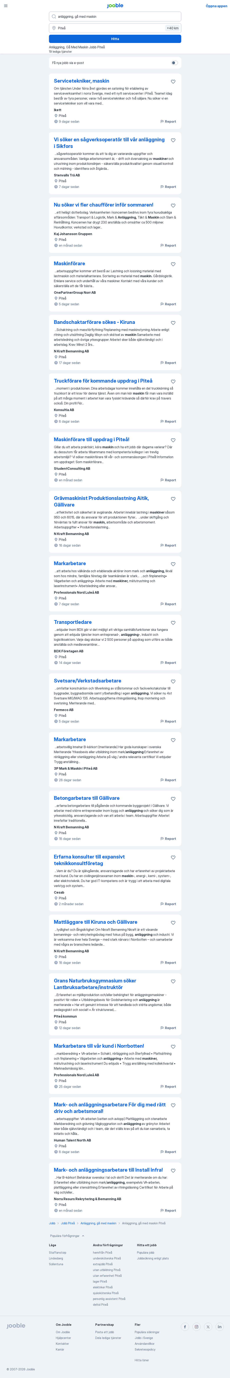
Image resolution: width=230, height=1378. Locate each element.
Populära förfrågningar (67, 1236)
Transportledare (73, 622)
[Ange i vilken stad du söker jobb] (115, 28)
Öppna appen (216, 6)
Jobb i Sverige (144, 1338)
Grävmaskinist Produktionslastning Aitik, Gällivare (101, 501)
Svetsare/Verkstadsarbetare (87, 681)
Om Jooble (63, 1332)
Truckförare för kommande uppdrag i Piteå (103, 381)
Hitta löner (142, 1360)
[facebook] (185, 1327)
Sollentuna (56, 1264)
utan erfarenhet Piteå (107, 1275)
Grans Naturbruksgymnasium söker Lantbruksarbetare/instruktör (95, 984)
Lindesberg (56, 1258)
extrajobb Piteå (103, 1264)
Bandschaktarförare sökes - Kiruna (94, 322)
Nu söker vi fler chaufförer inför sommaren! (103, 205)
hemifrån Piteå (102, 1252)
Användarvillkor (144, 1343)
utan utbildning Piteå (106, 1270)
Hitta (115, 39)
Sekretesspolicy (145, 1349)
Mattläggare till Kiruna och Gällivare (95, 922)
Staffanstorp (57, 1252)
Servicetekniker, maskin (81, 81)
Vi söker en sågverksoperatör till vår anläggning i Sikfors (109, 143)
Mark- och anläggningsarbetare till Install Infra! (108, 1170)
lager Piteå (100, 1281)
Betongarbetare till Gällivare (87, 798)
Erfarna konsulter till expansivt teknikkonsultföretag (89, 860)
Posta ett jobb (104, 1332)
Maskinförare (69, 263)
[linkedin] (220, 1327)
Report (168, 121)
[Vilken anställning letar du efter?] (115, 16)
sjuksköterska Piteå (106, 1293)
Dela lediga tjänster (108, 1338)
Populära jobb (145, 1252)
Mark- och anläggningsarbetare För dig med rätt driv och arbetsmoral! (110, 1108)
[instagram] (196, 1327)
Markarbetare (70, 563)
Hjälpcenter (63, 1338)
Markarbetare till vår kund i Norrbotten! (99, 1046)
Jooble (30, 1369)
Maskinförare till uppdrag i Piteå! (91, 439)
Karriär (60, 1349)
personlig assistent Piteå (109, 1299)
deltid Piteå (100, 1304)
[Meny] (6, 6)
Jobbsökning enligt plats (153, 1258)
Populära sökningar (147, 1332)
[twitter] (208, 1327)
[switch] (174, 63)
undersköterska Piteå (107, 1258)
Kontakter (62, 1343)
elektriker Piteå (103, 1287)
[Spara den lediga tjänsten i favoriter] (173, 81)
